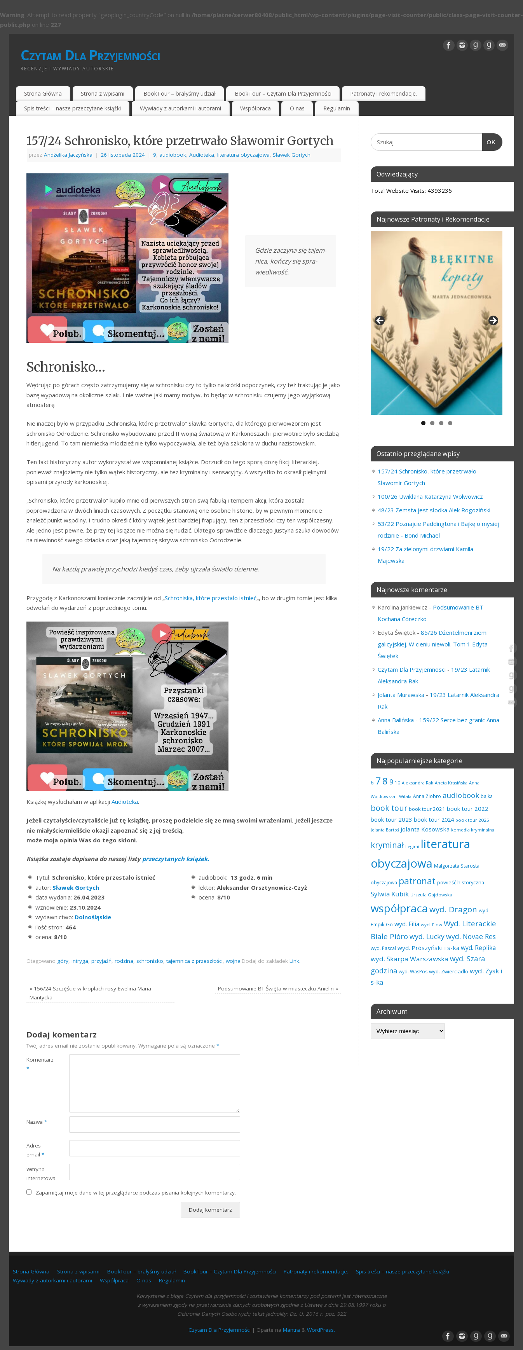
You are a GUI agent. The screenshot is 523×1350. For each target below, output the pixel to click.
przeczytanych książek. (175, 859)
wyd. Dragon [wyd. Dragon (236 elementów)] (453, 909)
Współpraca (255, 108)
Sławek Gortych (291, 154)
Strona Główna (43, 93)
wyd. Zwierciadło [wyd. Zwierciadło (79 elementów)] (448, 971)
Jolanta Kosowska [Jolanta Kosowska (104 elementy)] (425, 829)
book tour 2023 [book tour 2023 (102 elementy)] (391, 819)
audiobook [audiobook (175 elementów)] (461, 795)
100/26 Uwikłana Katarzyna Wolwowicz (430, 496)
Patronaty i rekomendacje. (383, 93)
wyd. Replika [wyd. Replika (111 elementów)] (478, 947)
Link (294, 960)
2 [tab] (432, 423)
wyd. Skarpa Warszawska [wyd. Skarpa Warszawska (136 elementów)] (409, 958)
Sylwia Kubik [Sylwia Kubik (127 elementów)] (390, 893)
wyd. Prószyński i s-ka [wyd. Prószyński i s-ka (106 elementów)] (428, 948)
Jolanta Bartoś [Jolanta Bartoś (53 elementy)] (385, 830)
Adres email (35, 1150)
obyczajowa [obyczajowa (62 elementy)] (384, 882)
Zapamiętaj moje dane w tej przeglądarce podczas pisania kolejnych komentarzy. (136, 1192)
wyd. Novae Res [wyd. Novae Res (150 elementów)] (471, 936)
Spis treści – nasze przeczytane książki (72, 108)
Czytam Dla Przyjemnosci (412, 669)
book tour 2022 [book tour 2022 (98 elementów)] (467, 808)
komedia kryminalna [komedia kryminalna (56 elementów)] (472, 830)
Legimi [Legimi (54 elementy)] (412, 846)
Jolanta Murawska (401, 695)
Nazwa (36, 1121)
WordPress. (321, 1329)
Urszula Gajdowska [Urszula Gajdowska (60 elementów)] (431, 895)
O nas (297, 108)
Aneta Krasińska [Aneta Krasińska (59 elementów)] (451, 783)
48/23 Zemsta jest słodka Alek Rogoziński (434, 510)
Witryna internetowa (37, 1174)
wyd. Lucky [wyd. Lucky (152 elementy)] (427, 936)
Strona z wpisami (102, 93)
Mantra (291, 1329)
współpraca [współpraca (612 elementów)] (399, 908)
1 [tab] (423, 423)
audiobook (172, 154)
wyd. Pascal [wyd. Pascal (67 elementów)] (383, 948)
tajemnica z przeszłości (194, 960)
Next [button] (493, 321)
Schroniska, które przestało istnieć (210, 598)
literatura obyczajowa (243, 154)
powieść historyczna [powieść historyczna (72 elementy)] (460, 882)
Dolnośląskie (93, 917)
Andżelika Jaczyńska (68, 154)
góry (62, 960)
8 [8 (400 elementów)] (385, 780)
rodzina (124, 960)
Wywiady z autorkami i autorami (180, 108)
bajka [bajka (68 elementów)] (487, 796)
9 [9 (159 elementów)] (391, 781)
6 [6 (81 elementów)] (372, 782)
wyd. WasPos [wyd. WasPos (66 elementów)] (413, 971)
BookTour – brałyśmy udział (179, 93)
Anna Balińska (396, 720)
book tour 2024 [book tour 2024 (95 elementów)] (434, 819)
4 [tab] (450, 423)
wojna (233, 960)
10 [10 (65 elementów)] (397, 782)
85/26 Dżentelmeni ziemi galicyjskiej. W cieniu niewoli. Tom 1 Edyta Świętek (433, 644)
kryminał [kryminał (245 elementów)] (387, 845)
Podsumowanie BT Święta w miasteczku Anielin (278, 988)
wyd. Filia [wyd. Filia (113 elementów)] (406, 924)
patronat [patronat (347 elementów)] (417, 881)
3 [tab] (441, 423)
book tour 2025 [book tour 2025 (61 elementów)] (472, 820)
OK (489, 141)
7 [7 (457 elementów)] (378, 780)
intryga (79, 960)
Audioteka (201, 154)
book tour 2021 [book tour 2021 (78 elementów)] (427, 808)
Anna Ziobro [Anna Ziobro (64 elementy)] (427, 796)
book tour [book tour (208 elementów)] (389, 808)
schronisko (149, 960)
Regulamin (336, 108)
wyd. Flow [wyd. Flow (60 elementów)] (431, 924)
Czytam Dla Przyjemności (90, 55)
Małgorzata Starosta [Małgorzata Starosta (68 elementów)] (456, 866)
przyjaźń (101, 960)
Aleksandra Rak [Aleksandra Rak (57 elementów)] (417, 783)
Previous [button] (380, 321)
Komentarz (37, 1064)
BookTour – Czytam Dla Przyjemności (283, 93)
